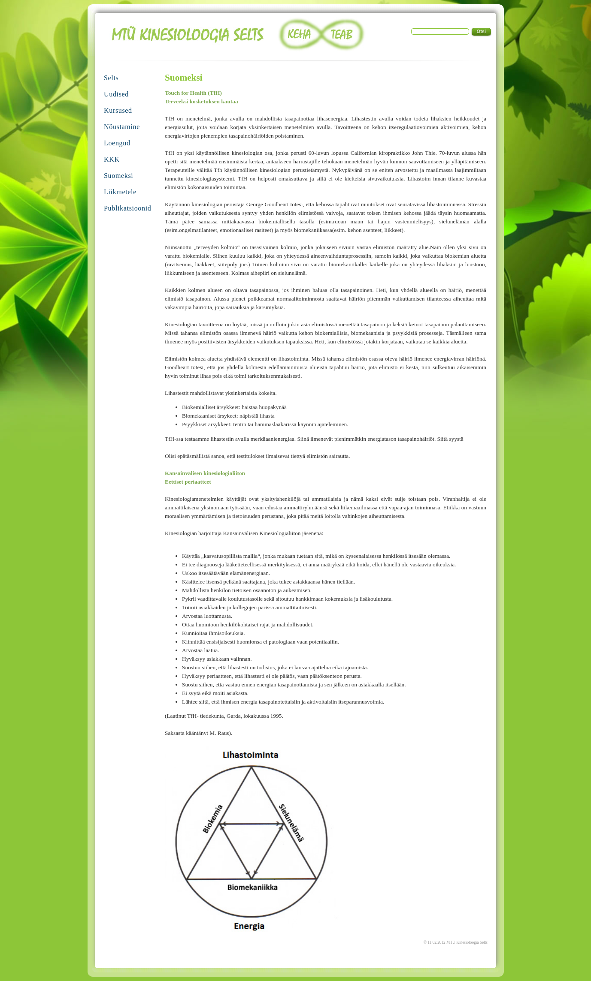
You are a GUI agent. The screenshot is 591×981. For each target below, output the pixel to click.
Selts (111, 77)
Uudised (116, 94)
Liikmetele (120, 192)
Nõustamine (122, 126)
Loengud (117, 143)
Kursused (118, 110)
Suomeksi (118, 175)
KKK (112, 159)
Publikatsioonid (127, 208)
